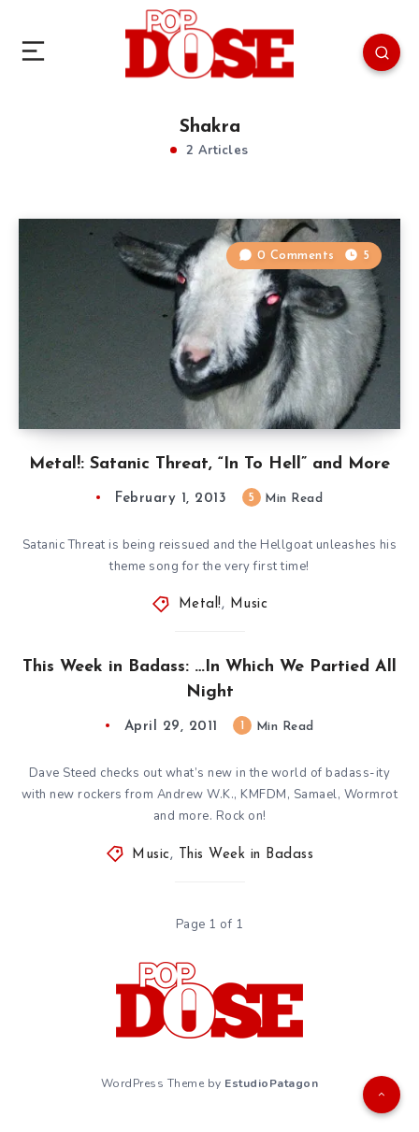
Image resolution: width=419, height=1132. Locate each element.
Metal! (200, 604)
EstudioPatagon (271, 1083)
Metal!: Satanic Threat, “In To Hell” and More (209, 464)
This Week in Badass (246, 855)
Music (249, 604)
